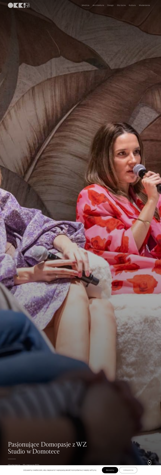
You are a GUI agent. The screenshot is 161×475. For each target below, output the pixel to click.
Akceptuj (110, 470)
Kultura (132, 5)
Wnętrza (85, 5)
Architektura (98, 5)
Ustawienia (128, 470)
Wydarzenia (144, 5)
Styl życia (121, 5)
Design (110, 5)
